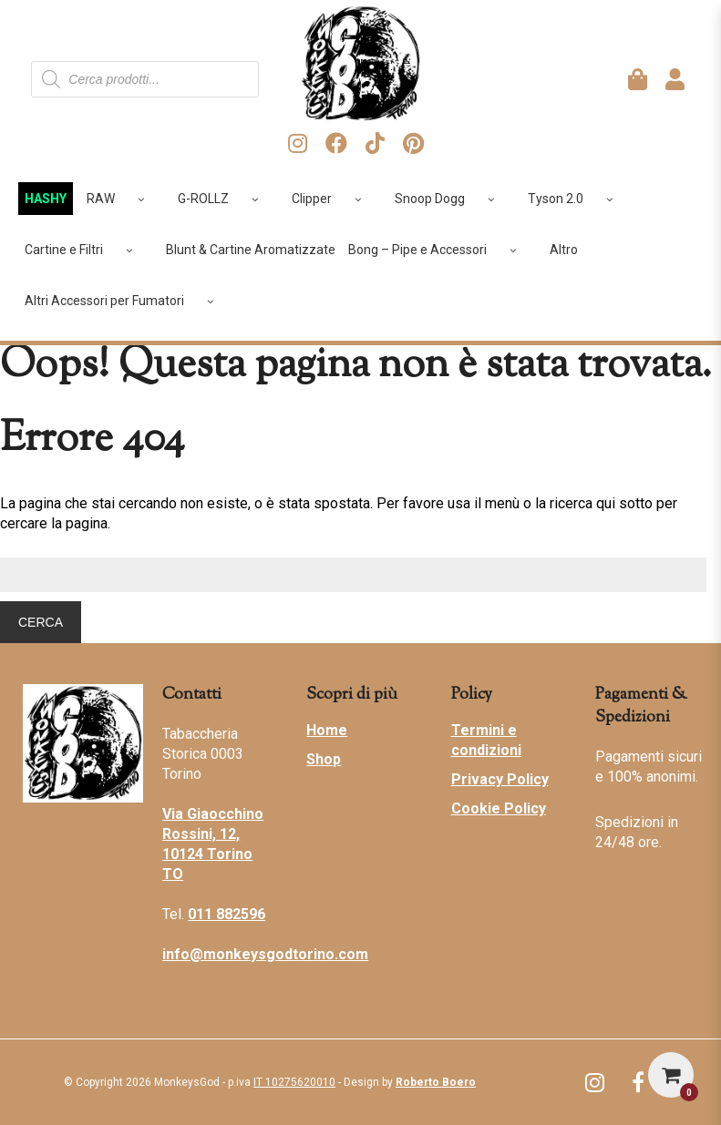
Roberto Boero (436, 1082)
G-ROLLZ (225, 198)
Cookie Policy (498, 808)
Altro (564, 249)
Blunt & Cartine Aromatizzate (250, 249)
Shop (323, 759)
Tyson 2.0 (577, 198)
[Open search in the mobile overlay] (145, 79)
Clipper (333, 198)
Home (326, 730)
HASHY (46, 198)
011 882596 (226, 914)
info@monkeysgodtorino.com (265, 954)
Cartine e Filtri (85, 249)
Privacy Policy (500, 779)
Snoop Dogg (451, 198)
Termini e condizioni (486, 740)
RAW (122, 198)
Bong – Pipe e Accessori (439, 249)
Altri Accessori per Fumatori (126, 300)
